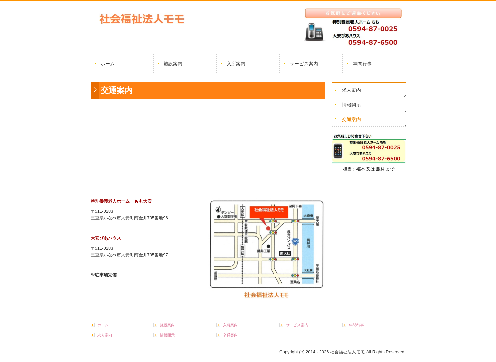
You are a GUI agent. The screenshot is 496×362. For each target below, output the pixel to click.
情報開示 (351, 104)
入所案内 (236, 63)
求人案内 (351, 90)
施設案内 (173, 63)
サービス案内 (304, 63)
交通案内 (351, 119)
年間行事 (362, 63)
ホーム (108, 63)
